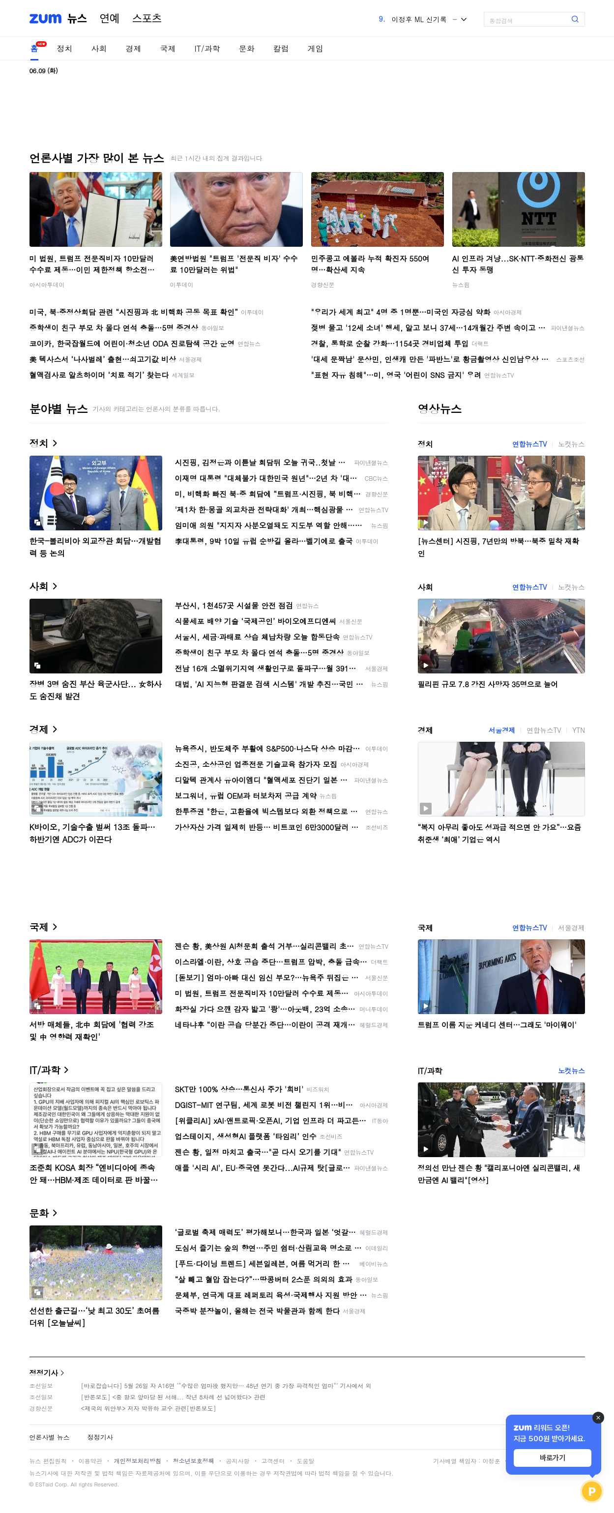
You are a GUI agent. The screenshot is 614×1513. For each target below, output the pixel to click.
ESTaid (44, 1484)
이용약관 (90, 1460)
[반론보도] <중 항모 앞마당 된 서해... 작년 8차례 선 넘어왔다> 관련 (173, 1397)
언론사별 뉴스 (49, 1437)
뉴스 (77, 18)
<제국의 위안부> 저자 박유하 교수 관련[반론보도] (148, 1408)
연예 (109, 18)
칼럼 (281, 48)
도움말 (306, 1460)
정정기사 (43, 1373)
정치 (65, 48)
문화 (247, 48)
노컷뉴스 (571, 444)
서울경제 (502, 730)
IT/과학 (207, 48)
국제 (168, 48)
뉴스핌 (461, 284)
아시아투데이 (47, 284)
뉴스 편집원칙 (48, 1460)
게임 (315, 48)
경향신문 (323, 284)
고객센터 (273, 1460)
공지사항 (238, 1460)
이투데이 (182, 284)
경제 (134, 48)
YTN (578, 730)
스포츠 (147, 18)
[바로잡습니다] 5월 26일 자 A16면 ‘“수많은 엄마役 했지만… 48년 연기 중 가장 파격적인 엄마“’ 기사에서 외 (226, 1385)
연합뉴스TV (529, 444)
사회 (99, 48)
